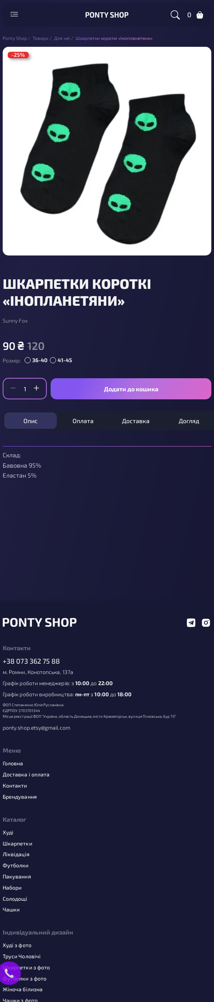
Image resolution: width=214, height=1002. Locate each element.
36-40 (40, 360)
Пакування (17, 876)
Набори (12, 888)
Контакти (15, 786)
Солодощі (15, 899)
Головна (13, 763)
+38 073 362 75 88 (31, 661)
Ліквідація (16, 854)
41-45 (65, 360)
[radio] (37, 360)
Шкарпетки (17, 843)
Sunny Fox (15, 321)
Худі (8, 832)
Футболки (16, 865)
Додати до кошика (131, 388)
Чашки (11, 909)
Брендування (20, 797)
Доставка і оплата (26, 774)
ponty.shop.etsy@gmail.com (36, 728)
